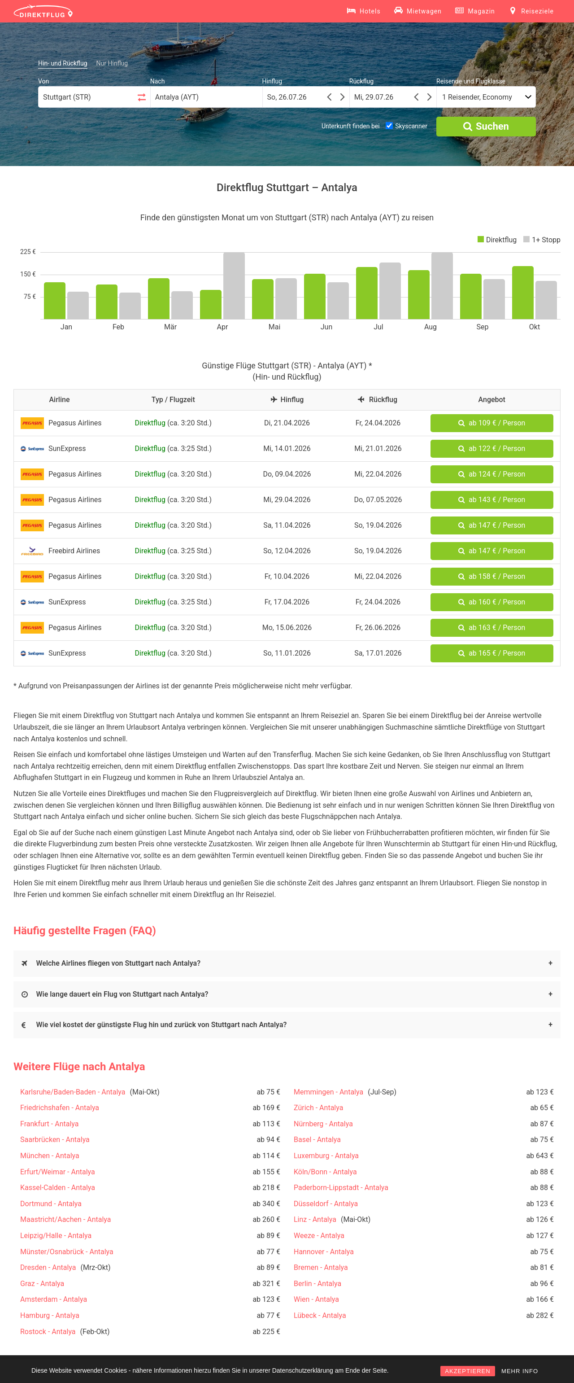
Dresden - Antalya (48, 1267)
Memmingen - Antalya (328, 1092)
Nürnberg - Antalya (323, 1124)
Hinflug (272, 81)
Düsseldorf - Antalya (326, 1203)
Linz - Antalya (315, 1219)
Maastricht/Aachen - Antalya (65, 1219)
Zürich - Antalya (318, 1107)
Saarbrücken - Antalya (55, 1139)
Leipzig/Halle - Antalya (55, 1235)
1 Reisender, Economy (477, 97)
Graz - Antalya (42, 1283)
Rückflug (361, 81)
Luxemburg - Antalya (326, 1155)
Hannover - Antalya (324, 1251)
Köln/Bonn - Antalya (325, 1172)
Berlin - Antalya (317, 1283)
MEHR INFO (519, 1371)
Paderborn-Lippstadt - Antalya (341, 1187)
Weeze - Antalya (319, 1235)
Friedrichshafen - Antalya (59, 1107)
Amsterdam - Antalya (53, 1299)
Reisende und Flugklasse (470, 81)
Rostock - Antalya (48, 1331)
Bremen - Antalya (321, 1267)
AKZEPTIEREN (467, 1371)
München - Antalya (49, 1155)
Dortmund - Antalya (51, 1203)
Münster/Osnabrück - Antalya (66, 1251)
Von (43, 81)
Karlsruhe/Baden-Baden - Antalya (73, 1092)
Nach (157, 81)
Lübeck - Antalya (320, 1315)
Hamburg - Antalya (49, 1315)
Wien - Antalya (316, 1299)
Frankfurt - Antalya (49, 1124)
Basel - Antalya (317, 1139)
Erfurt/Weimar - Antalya (57, 1172)
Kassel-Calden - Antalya (57, 1187)
